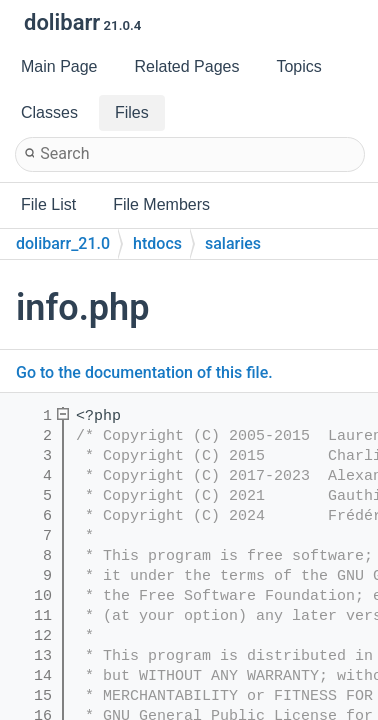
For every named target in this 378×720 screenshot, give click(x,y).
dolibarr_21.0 (63, 243)
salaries (233, 243)
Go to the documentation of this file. (144, 372)
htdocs (157, 243)
